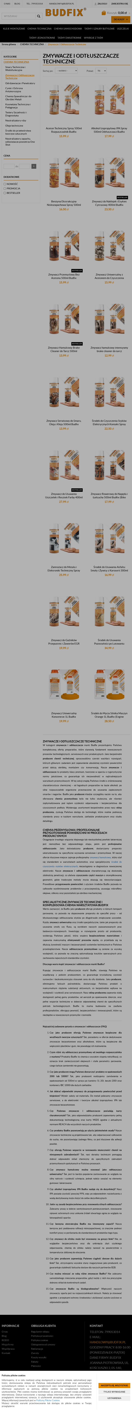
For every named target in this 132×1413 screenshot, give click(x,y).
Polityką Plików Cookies (48, 1400)
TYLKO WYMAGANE (114, 1392)
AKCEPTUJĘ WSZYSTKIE (114, 1385)
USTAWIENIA (114, 1398)
